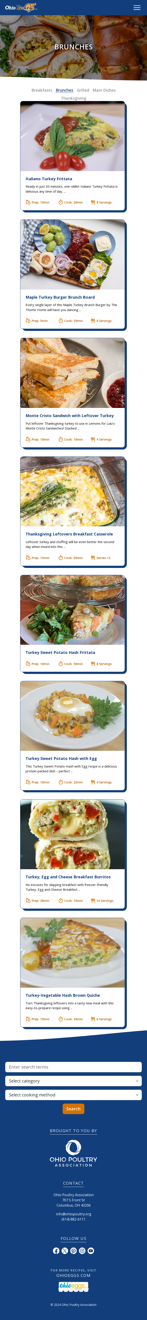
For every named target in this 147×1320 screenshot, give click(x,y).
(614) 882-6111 (73, 1219)
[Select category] (73, 1081)
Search (73, 1109)
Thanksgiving (73, 98)
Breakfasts (41, 90)
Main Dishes (104, 90)
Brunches (64, 90)
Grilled (83, 90)
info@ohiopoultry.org (73, 1214)
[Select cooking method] (73, 1095)
